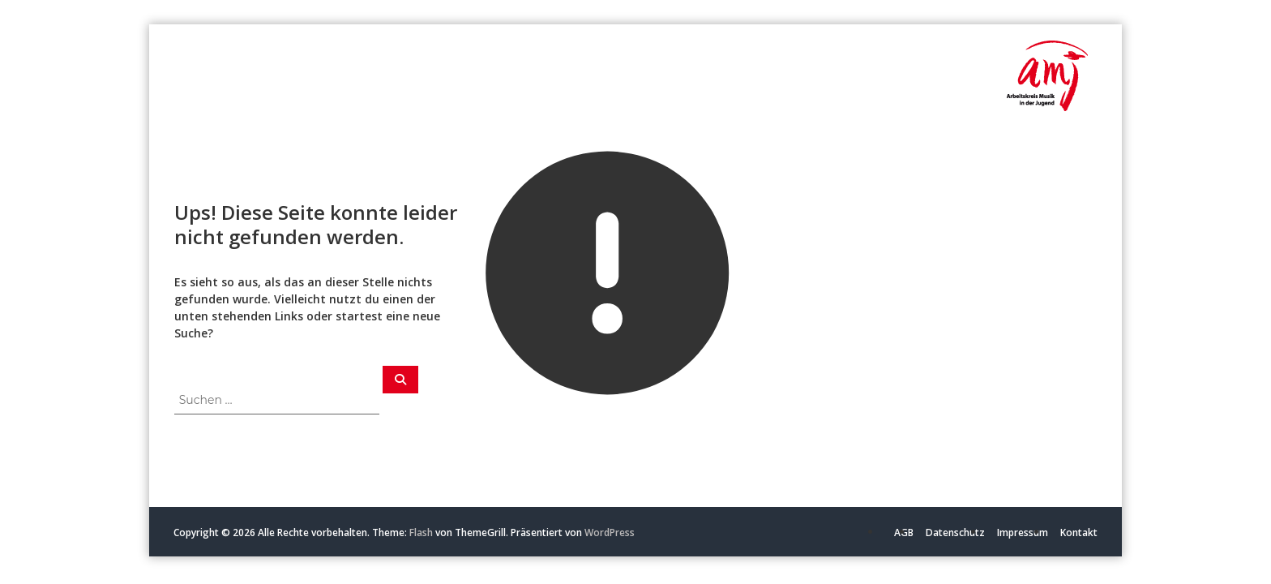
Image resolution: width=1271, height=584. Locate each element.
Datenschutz (955, 532)
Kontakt (1079, 532)
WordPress (609, 532)
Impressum (1022, 532)
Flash (421, 532)
